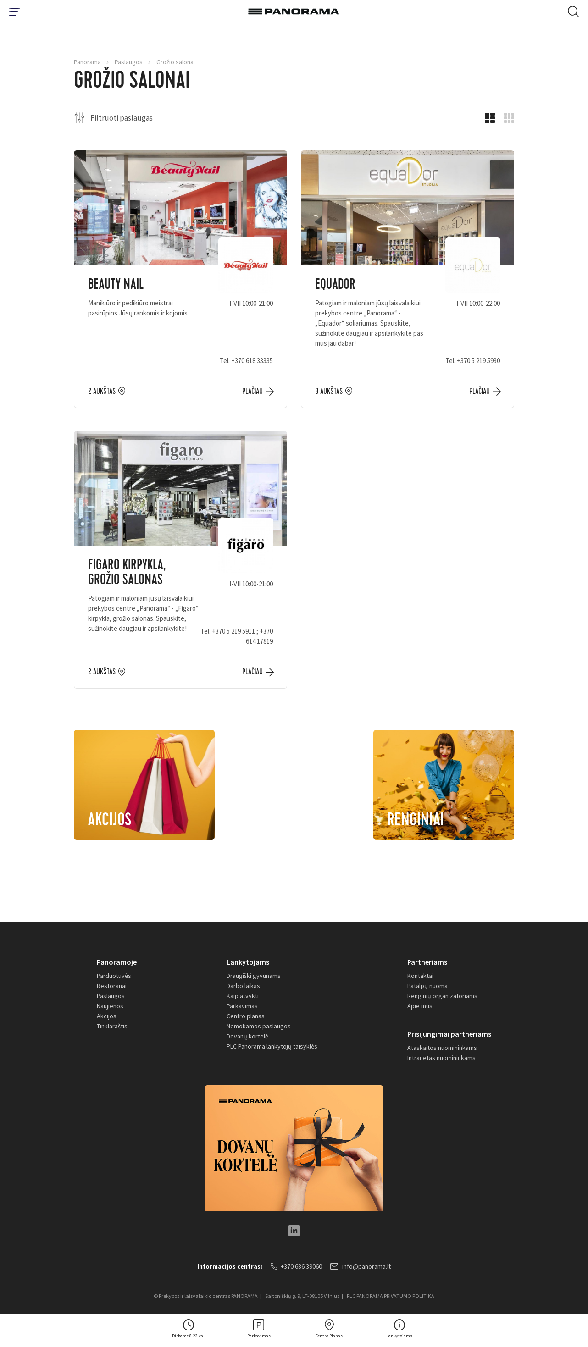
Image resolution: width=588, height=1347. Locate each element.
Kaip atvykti (243, 996)
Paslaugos (129, 62)
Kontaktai (420, 976)
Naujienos (110, 1006)
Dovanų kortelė (247, 1036)
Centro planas (246, 1016)
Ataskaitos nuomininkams (442, 1047)
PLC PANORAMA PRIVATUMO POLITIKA (390, 1295)
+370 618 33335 (252, 360)
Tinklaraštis (112, 1026)
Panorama (87, 62)
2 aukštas (102, 391)
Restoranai (112, 986)
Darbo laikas (243, 986)
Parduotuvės (114, 976)
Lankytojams (248, 961)
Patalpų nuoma (427, 986)
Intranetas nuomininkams (441, 1058)
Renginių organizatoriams (442, 996)
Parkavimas (242, 1006)
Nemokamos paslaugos (259, 1026)
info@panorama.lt (360, 1266)
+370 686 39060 (296, 1266)
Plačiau (252, 391)
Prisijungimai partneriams (449, 1033)
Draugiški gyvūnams (254, 976)
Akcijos (106, 1016)
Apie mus (420, 1006)
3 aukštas (329, 391)
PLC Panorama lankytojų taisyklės (272, 1046)
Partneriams (427, 961)
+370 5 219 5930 (478, 360)
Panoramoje (117, 961)
